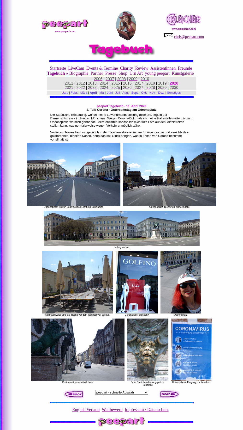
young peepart (157, 73)
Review (141, 68)
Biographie (79, 73)
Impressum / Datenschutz (147, 409)
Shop (123, 73)
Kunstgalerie (183, 73)
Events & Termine (102, 68)
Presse (110, 73)
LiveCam (76, 68)
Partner (97, 73)
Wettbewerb (112, 409)
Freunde (185, 68)
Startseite (58, 68)
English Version (86, 409)
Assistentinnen (163, 68)
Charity (126, 68)
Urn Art (136, 73)
